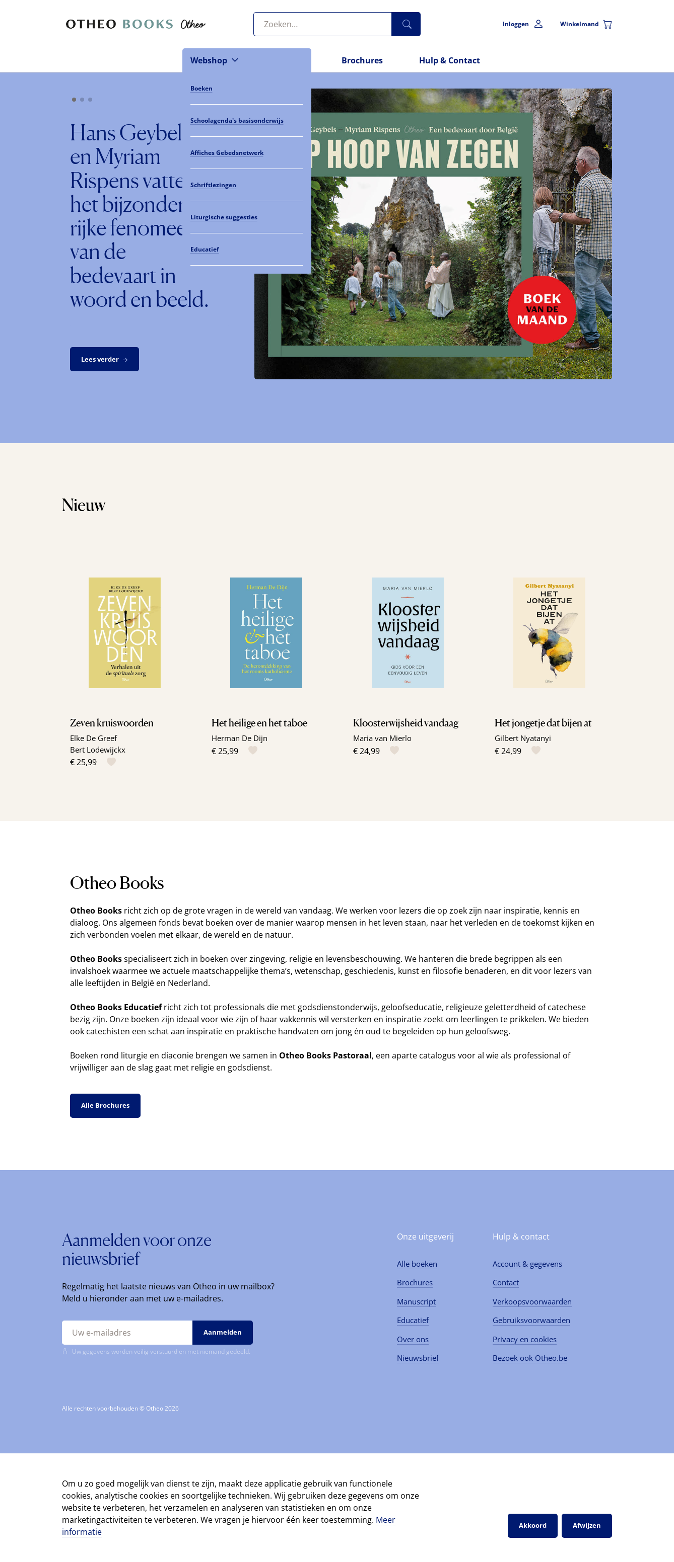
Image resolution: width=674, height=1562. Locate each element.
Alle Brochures (105, 1105)
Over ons (413, 1339)
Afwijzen (587, 1525)
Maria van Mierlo (382, 738)
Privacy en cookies (525, 1339)
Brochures (362, 60)
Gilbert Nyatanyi (523, 738)
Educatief (413, 1320)
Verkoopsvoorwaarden (532, 1301)
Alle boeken (417, 1264)
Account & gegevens (527, 1264)
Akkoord (533, 1525)
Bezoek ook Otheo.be (530, 1358)
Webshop (208, 60)
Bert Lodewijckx (97, 750)
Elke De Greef (93, 738)
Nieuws (290, 60)
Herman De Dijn (239, 738)
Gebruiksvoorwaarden (531, 1320)
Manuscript (416, 1301)
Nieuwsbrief (418, 1358)
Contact (506, 1282)
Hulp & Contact (449, 60)
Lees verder (105, 359)
